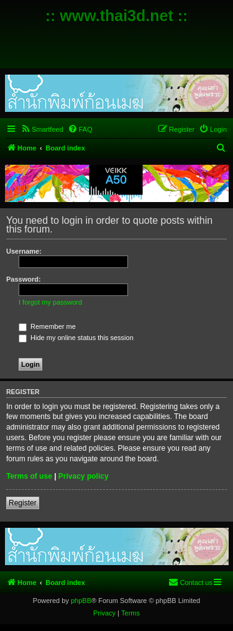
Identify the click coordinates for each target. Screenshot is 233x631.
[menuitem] (42, 129)
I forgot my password (50, 302)
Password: (23, 279)
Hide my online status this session (76, 337)
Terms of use (29, 476)
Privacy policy (83, 476)
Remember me (47, 326)
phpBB (81, 600)
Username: (24, 251)
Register (23, 503)
